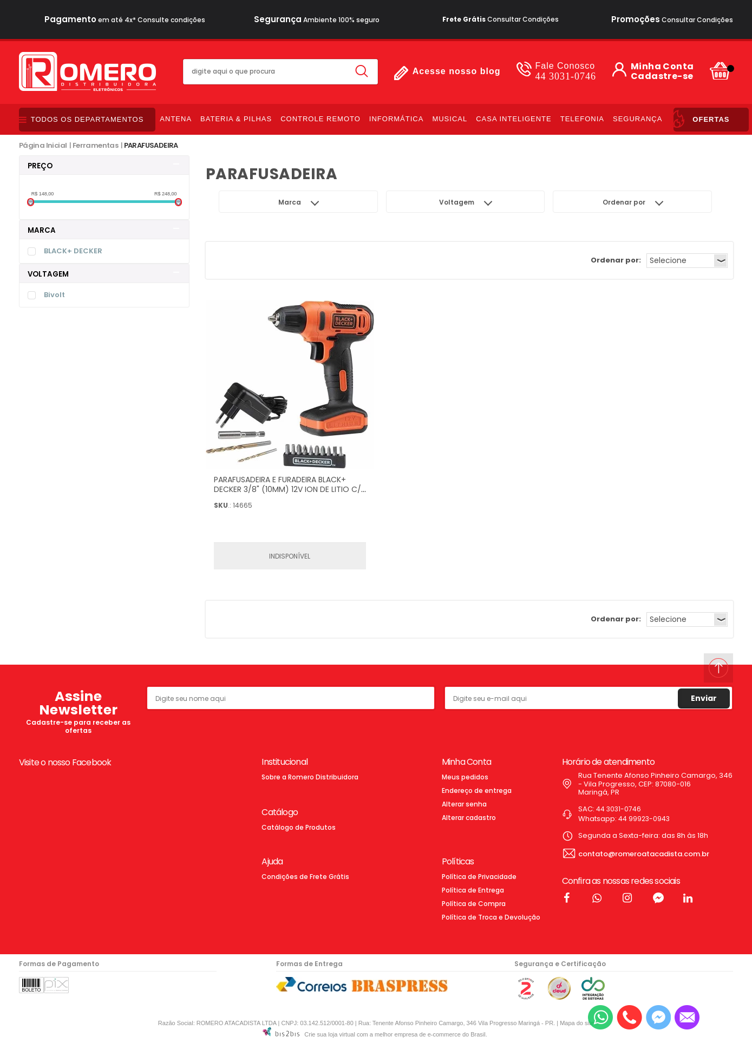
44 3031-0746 (565, 71)
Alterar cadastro (469, 817)
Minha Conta (662, 66)
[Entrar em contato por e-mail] (687, 1017)
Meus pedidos (465, 777)
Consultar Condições (500, 19)
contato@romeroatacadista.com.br (643, 854)
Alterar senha (464, 804)
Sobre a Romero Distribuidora (309, 777)
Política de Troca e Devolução (491, 917)
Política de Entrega (473, 890)
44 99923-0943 (644, 818)
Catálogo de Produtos (298, 827)
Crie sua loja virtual (329, 1034)
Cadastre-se (662, 76)
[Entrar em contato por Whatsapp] (600, 1017)
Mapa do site (577, 1023)
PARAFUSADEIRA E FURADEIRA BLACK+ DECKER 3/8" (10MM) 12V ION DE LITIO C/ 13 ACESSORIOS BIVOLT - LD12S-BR (287, 489)
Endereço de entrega (477, 790)
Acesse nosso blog (457, 71)
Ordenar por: (616, 260)
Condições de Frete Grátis (305, 876)
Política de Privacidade (479, 876)
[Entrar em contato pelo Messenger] (658, 1017)
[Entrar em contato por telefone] (629, 1017)
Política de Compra (474, 903)
